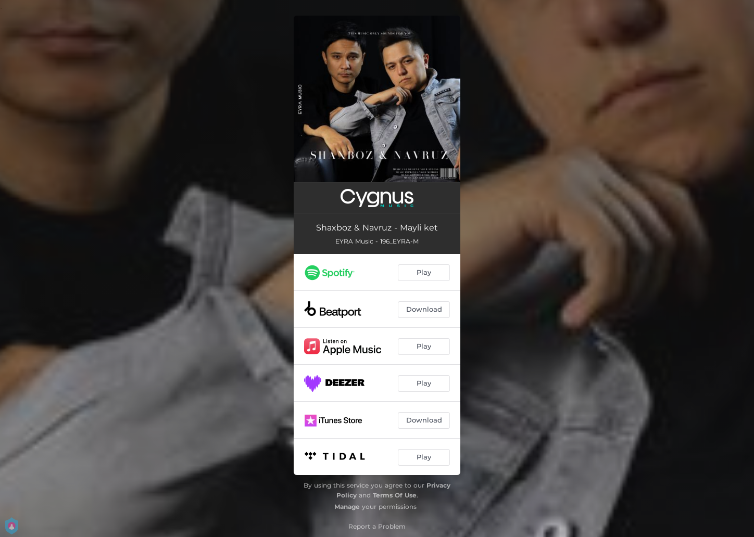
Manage (347, 506)
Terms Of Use (395, 495)
